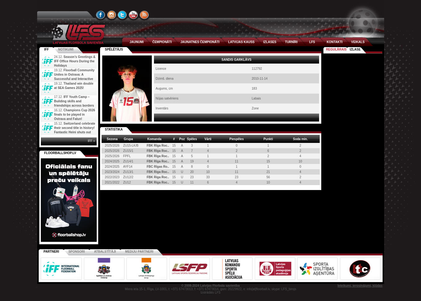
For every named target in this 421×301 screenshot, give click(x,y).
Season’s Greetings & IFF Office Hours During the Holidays (75, 61)
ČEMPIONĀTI (162, 42)
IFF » (91, 141)
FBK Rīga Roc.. (158, 145)
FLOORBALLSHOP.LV (60, 153)
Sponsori (76, 251)
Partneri (51, 251)
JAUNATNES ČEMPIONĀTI (199, 42)
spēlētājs (114, 49)
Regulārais (336, 49)
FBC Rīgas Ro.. (158, 166)
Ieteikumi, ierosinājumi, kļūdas (359, 285)
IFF (46, 49)
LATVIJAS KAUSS (241, 42)
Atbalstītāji (105, 251)
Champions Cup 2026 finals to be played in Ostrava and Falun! (74, 114)
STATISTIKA (114, 129)
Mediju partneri (139, 251)
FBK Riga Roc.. (158, 172)
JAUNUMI (136, 42)
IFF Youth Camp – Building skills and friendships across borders (74, 101)
